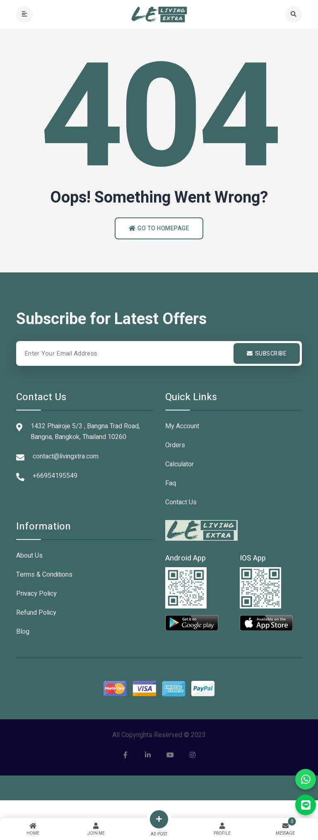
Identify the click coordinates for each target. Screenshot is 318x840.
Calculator (179, 464)
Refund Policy (36, 613)
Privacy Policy (36, 594)
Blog (22, 632)
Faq (170, 483)
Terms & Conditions (44, 575)
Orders (175, 445)
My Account (182, 426)
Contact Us (181, 502)
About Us (29, 556)
